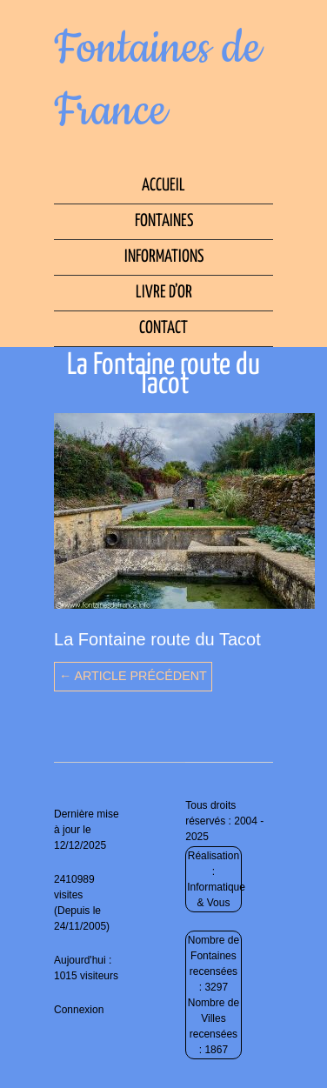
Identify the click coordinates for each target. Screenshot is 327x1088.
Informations (164, 257)
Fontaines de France (157, 80)
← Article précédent (133, 676)
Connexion (78, 1010)
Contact (163, 328)
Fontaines (164, 221)
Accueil (163, 185)
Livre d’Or (164, 292)
